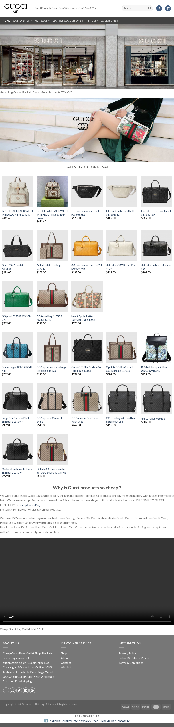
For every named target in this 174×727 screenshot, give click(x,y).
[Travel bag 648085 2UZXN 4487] (17, 347)
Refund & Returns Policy (134, 658)
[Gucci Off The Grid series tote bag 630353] (87, 347)
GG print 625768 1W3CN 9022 (120, 267)
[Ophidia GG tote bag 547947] (52, 245)
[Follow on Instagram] (13, 690)
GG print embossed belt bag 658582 (85, 212)
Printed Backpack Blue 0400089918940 (154, 369)
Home (6, 20)
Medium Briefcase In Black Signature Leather (17, 471)
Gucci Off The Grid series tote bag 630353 (86, 369)
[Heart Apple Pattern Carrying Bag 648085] (87, 296)
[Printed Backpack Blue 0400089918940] (156, 347)
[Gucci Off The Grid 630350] (17, 245)
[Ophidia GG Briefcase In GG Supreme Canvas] (121, 347)
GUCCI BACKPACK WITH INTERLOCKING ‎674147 (17, 212)
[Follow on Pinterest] (32, 690)
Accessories (110, 20)
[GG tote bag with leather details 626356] (121, 398)
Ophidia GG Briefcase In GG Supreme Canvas (120, 369)
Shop (64, 653)
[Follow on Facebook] (6, 690)
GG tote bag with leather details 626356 (120, 420)
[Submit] (150, 8)
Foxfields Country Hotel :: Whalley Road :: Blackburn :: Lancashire (89, 720)
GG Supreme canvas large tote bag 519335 (51, 369)
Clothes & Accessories (69, 20)
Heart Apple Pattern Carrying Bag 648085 (83, 318)
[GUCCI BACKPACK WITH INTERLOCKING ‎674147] (17, 191)
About (65, 658)
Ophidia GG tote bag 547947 (49, 267)
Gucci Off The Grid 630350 (13, 267)
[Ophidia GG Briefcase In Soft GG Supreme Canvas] (52, 449)
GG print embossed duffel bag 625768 (86, 267)
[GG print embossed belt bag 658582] (87, 191)
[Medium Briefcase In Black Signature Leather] (17, 449)
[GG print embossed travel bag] (156, 245)
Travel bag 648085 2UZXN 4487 (17, 369)
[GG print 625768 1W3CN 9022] (121, 245)
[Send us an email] (26, 690)
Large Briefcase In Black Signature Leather (15, 420)
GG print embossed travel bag (156, 267)
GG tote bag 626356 (153, 418)
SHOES (93, 20)
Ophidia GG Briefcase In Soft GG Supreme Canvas (51, 471)
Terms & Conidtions (131, 662)
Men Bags (42, 20)
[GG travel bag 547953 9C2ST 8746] (52, 296)
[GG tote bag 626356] (156, 398)
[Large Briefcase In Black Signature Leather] (17, 398)
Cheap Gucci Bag (29, 505)
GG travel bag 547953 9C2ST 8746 (49, 318)
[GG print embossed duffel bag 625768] (87, 245)
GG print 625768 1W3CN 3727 (16, 318)
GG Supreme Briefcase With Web (84, 420)
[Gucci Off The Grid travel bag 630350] (156, 191)
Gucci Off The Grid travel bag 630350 (156, 212)
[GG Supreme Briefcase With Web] (87, 398)
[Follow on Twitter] (19, 690)
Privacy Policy (128, 653)
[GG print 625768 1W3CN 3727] (17, 296)
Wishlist (66, 667)
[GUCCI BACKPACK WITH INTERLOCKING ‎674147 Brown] (52, 191)
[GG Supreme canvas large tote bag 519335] (52, 347)
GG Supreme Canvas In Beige (50, 420)
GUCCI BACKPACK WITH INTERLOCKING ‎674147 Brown (52, 214)
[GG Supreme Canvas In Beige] (52, 398)
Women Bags (22, 20)
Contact (66, 662)
